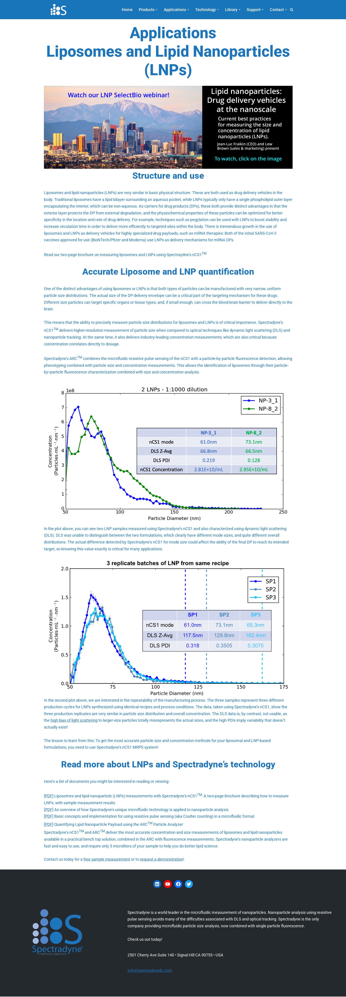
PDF (48, 825)
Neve (55, 991)
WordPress (93, 991)
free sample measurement (106, 859)
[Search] (291, 9)
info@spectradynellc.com (150, 971)
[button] (157, 10)
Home (127, 9)
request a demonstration (161, 859)
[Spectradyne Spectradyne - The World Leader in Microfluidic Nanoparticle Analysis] (58, 9)
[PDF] (48, 796)
